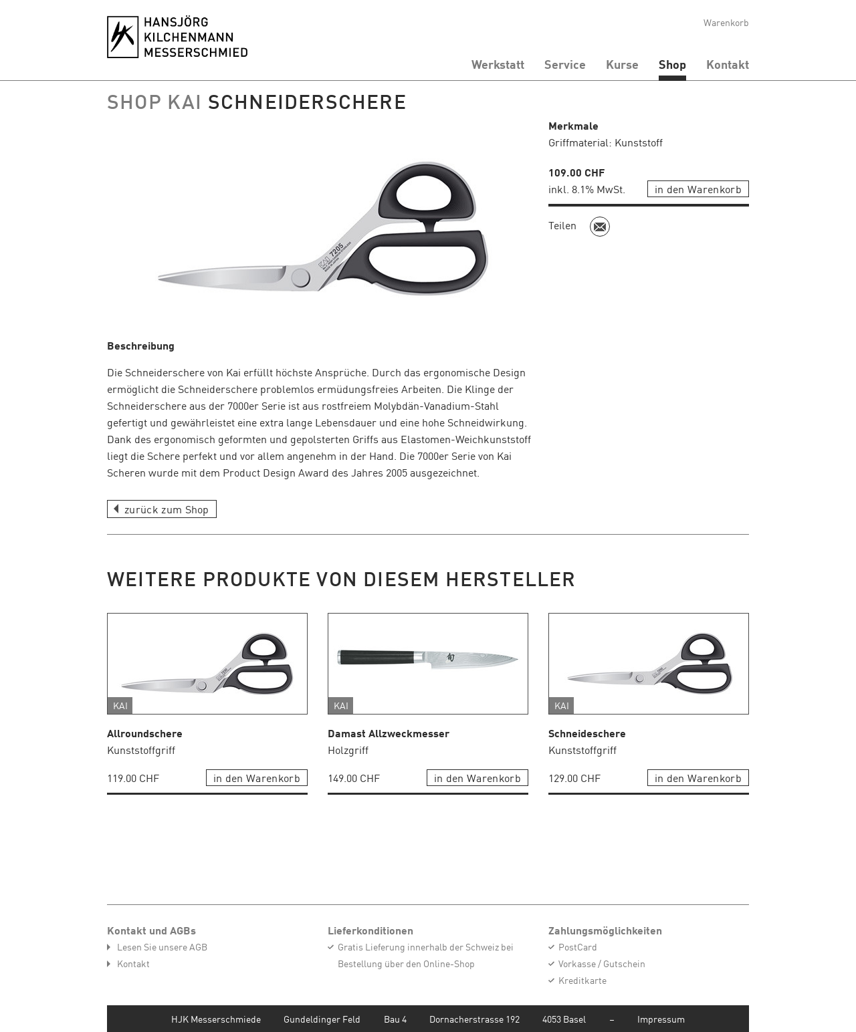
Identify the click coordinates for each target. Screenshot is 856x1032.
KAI (187, 100)
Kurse (622, 64)
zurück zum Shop (166, 508)
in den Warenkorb (698, 188)
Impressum (661, 1018)
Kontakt (727, 64)
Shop (672, 64)
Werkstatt (497, 64)
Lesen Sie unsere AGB (162, 946)
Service (565, 64)
